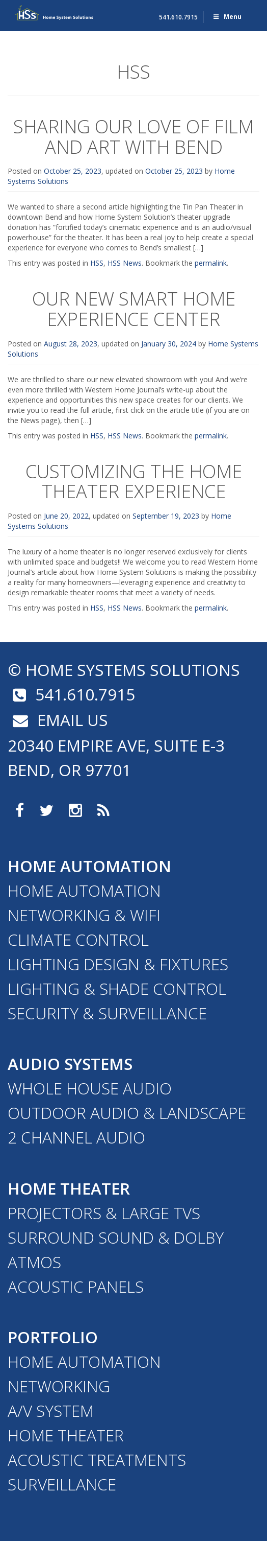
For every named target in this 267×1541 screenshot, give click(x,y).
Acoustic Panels (76, 1286)
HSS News (125, 263)
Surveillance (62, 1484)
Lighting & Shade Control (117, 988)
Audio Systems (70, 1064)
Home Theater (69, 1188)
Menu (227, 16)
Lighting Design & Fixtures (118, 964)
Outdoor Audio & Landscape (127, 1113)
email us (58, 720)
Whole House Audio (90, 1088)
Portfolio (53, 1337)
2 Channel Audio (76, 1137)
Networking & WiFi (84, 915)
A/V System (51, 1410)
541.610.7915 (178, 17)
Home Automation (89, 866)
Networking (59, 1386)
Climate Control (78, 939)
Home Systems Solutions (54, 12)
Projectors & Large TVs (104, 1213)
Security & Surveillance (107, 1013)
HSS (96, 263)
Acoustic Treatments (97, 1459)
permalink (211, 263)
